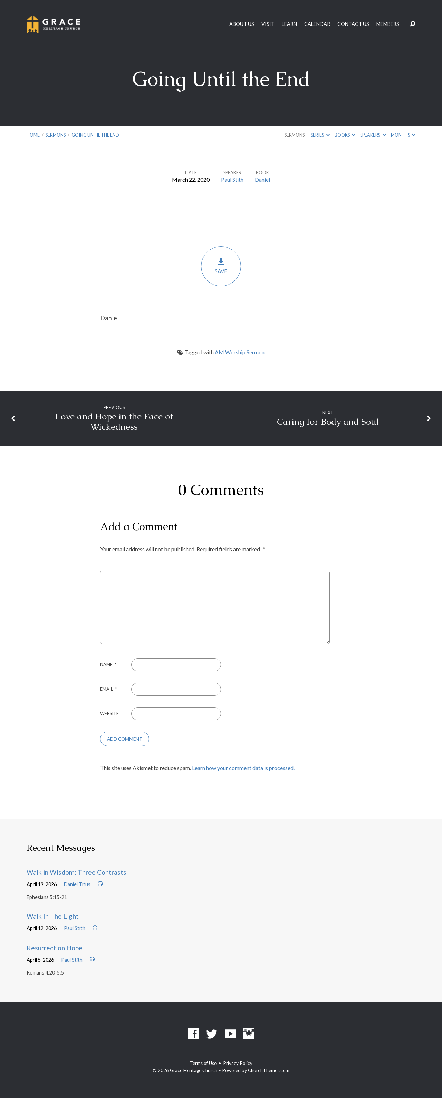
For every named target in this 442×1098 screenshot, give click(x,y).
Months (403, 135)
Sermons (56, 135)
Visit (268, 24)
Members (387, 24)
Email (108, 689)
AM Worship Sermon (240, 352)
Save (221, 265)
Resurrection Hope (55, 948)
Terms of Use (203, 1063)
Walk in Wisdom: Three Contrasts (76, 872)
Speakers (373, 135)
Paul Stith (232, 179)
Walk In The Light (53, 916)
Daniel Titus (77, 884)
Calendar (317, 24)
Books (345, 135)
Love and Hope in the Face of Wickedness (114, 422)
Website (109, 713)
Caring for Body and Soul (328, 421)
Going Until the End (95, 135)
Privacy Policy (237, 1063)
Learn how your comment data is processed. (243, 767)
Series (320, 135)
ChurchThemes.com (268, 1070)
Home (33, 135)
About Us (241, 24)
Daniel (262, 179)
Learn (289, 24)
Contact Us (353, 24)
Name (108, 664)
